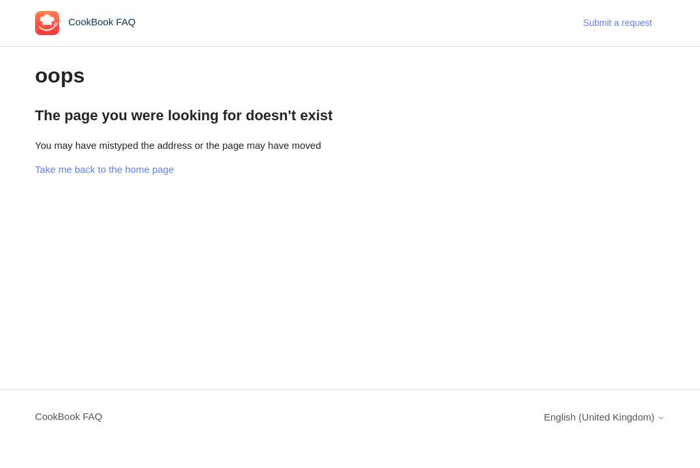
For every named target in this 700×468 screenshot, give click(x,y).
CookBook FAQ (68, 416)
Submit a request (617, 23)
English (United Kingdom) (604, 416)
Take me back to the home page (104, 169)
